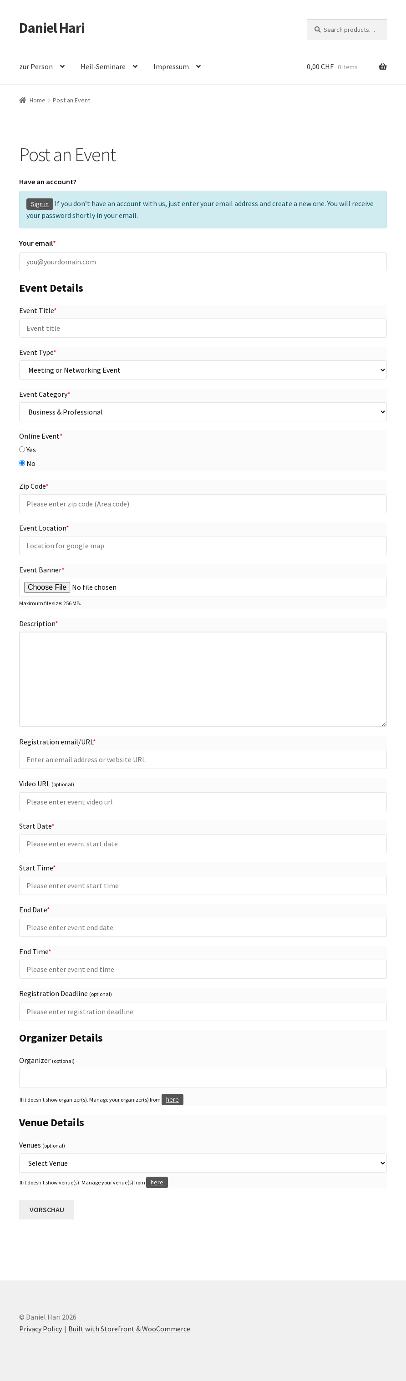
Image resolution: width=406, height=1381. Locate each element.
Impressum (171, 66)
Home (38, 100)
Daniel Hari (52, 28)
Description (38, 623)
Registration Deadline (65, 993)
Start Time (37, 867)
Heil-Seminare (103, 66)
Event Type (37, 352)
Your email (37, 243)
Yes (27, 449)
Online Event (41, 435)
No (27, 463)
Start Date (37, 825)
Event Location (44, 527)
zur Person (36, 66)
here (172, 1099)
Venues (42, 1144)
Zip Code (34, 486)
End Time (35, 951)
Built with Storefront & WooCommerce (129, 1328)
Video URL (46, 783)
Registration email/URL (57, 741)
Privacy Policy (40, 1328)
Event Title (38, 310)
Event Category (45, 394)
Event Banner (42, 569)
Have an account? (47, 181)
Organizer (47, 1060)
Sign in (40, 204)
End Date (34, 909)
